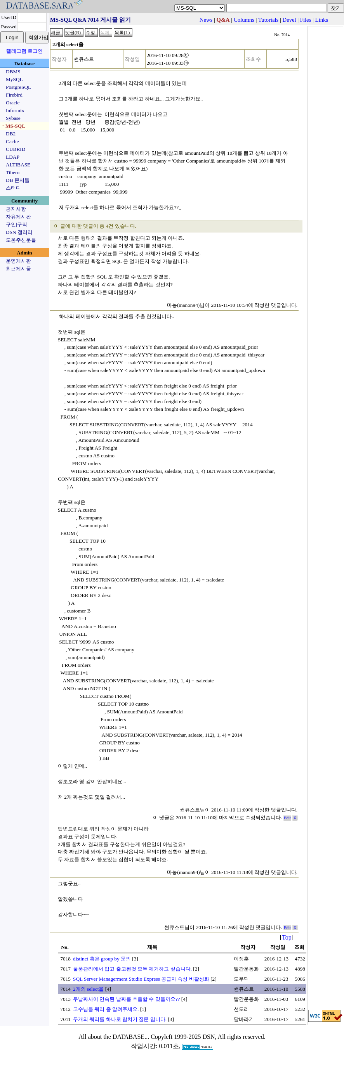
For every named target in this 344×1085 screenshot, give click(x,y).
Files (305, 20)
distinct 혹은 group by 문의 (102, 959)
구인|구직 (16, 224)
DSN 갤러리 (19, 232)
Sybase (13, 118)
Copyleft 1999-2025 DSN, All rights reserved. (208, 1036)
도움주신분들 (21, 240)
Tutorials (268, 20)
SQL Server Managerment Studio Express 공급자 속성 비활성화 (141, 979)
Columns (244, 20)
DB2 (11, 134)
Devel (289, 20)
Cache (12, 141)
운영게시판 (18, 261)
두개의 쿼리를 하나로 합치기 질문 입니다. (120, 1019)
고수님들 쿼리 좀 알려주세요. (106, 1009)
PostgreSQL (18, 87)
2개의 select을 (88, 989)
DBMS (13, 71)
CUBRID (15, 149)
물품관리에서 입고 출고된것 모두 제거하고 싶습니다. (132, 969)
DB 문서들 (18, 180)
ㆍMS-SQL (12, 126)
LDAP (12, 157)
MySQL (14, 79)
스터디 (13, 188)
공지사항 (16, 209)
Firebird (14, 95)
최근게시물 (18, 269)
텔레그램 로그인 (24, 51)
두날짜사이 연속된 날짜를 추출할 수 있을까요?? (126, 999)
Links (321, 20)
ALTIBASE (18, 165)
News (206, 20)
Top (287, 937)
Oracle (13, 103)
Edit (287, 818)
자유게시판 (18, 217)
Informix (15, 110)
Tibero (12, 172)
